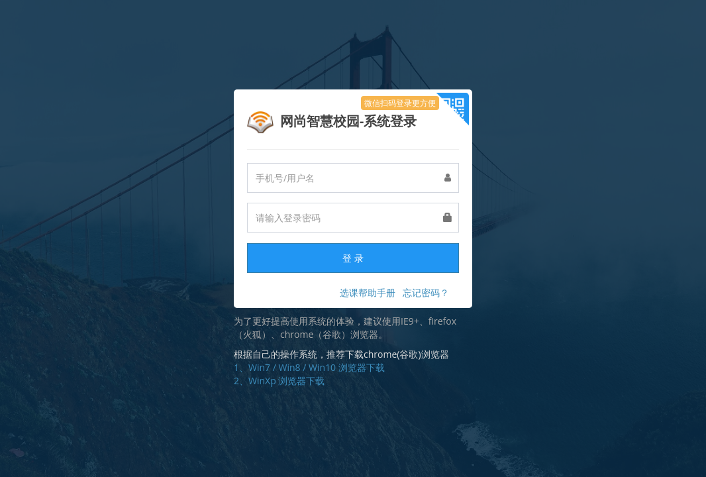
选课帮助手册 (367, 292)
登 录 (353, 258)
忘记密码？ (426, 292)
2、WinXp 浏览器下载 (279, 380)
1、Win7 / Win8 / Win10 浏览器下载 (309, 367)
